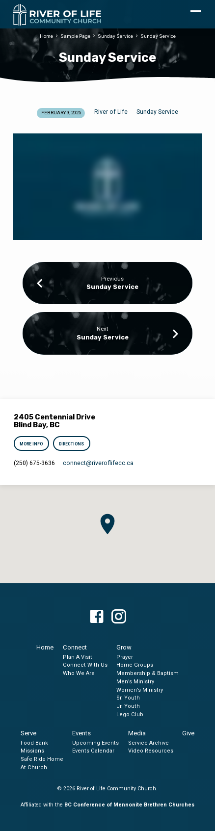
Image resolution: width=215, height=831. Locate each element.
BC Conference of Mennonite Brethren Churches (129, 805)
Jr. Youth (128, 706)
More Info (31, 443)
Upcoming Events (95, 743)
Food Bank (34, 743)
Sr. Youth (128, 698)
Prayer (124, 657)
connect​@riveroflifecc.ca (98, 463)
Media (137, 733)
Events (81, 733)
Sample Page (75, 36)
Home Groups (134, 665)
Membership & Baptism (147, 673)
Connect (75, 647)
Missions (32, 751)
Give (188, 733)
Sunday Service (115, 36)
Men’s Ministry (135, 681)
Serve (28, 733)
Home (46, 36)
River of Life (111, 111)
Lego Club (129, 714)
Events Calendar (93, 751)
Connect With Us (85, 665)
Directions (71, 443)
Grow (124, 647)
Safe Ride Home (42, 759)
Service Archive (148, 743)
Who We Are (79, 673)
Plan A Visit (77, 657)
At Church (34, 767)
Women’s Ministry (139, 690)
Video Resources (150, 751)
